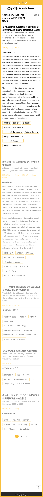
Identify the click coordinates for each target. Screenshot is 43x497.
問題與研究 (21, 2)
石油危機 (16, 423)
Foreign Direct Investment (13, 146)
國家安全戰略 (8, 256)
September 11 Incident (11, 333)
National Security (31, 132)
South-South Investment (12, 132)
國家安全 (16, 123)
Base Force (24, 269)
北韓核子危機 (8, 324)
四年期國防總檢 (18, 260)
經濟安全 (6, 423)
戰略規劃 (20, 256)
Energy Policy (25, 432)
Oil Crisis (34, 427)
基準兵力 (29, 256)
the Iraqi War (8, 338)
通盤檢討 (6, 260)
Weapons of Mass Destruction (14, 342)
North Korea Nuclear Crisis (26, 338)
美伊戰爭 (33, 320)
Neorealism (28, 333)
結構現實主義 (8, 378)
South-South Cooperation (12, 141)
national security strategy (12, 265)
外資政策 (26, 123)
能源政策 (6, 427)
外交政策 (26, 378)
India (32, 382)
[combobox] (33, 15)
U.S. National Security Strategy (14, 329)
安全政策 (6, 382)
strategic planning (10, 269)
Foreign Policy (8, 387)
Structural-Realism (20, 382)
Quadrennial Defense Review (14, 278)
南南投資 (6, 123)
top (38, 487)
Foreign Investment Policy (13, 137)
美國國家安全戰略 (9, 320)
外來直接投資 (18, 128)
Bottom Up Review (10, 274)
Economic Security (20, 427)
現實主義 (23, 320)
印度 (18, 378)
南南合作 (6, 128)
